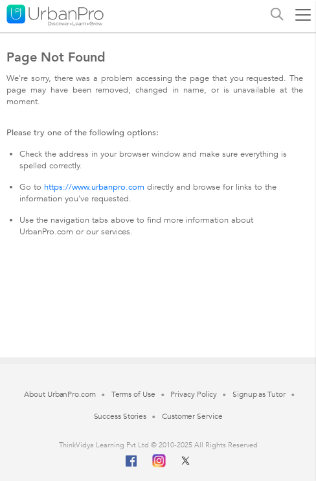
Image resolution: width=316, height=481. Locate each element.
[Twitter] (185, 459)
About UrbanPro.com (59, 394)
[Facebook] (131, 466)
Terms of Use (133, 394)
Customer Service (192, 416)
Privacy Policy (193, 394)
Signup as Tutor (259, 394)
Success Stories (120, 416)
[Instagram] (159, 459)
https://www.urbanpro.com (94, 187)
